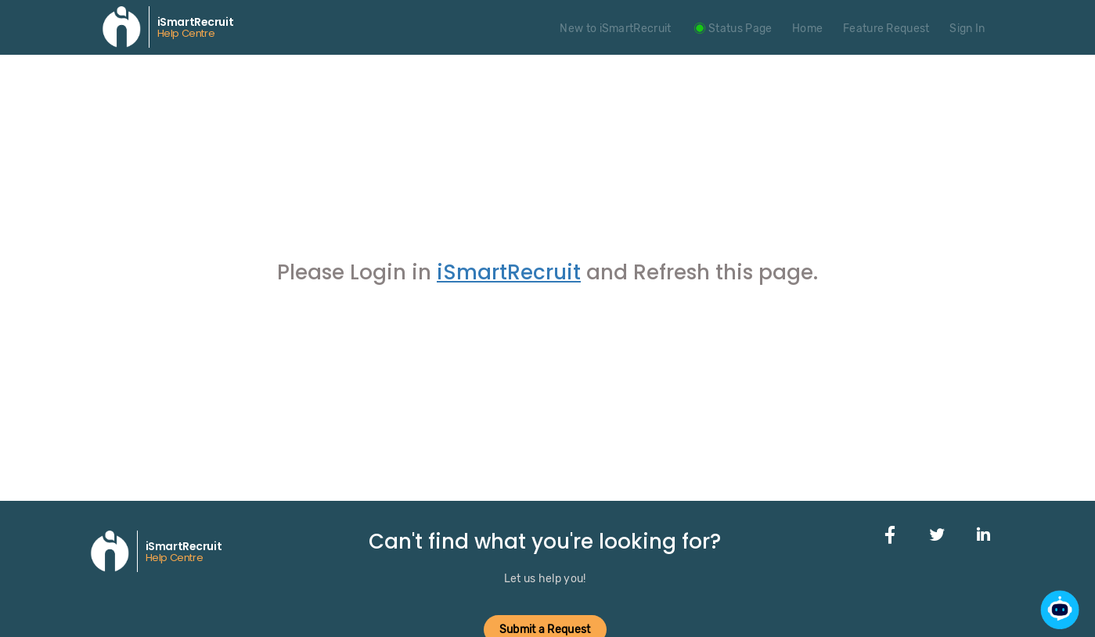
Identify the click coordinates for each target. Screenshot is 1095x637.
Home (807, 28)
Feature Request (886, 28)
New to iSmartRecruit (615, 28)
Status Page (731, 28)
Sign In (967, 28)
